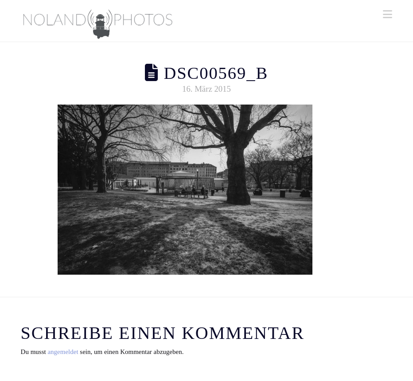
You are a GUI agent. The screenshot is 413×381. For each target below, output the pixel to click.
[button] (387, 14)
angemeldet (62, 351)
